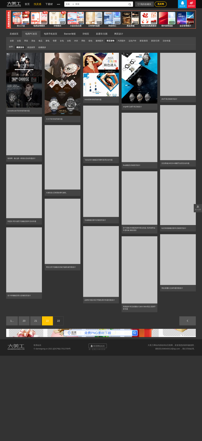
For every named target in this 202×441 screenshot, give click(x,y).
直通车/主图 (101, 34)
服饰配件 (99, 41)
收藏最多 (42, 47)
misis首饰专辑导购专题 (93, 100)
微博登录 (191, 4)
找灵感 (37, 4)
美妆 (33, 41)
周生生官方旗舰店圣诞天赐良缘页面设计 (61, 267)
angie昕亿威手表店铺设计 (132, 107)
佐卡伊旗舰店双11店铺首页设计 (19, 295)
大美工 (14, 4)
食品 (40, 41)
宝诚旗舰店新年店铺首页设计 (95, 220)
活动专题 (166, 41)
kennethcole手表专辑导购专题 (19, 111)
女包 (62, 41)
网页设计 (118, 34)
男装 (26, 41)
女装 (19, 41)
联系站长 (37, 345)
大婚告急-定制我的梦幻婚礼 (56, 193)
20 (24, 321)
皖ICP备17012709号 (62, 349)
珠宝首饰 (110, 41)
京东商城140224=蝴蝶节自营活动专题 (175, 163)
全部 (12, 41)
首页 (27, 4)
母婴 (55, 41)
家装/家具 (144, 41)
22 (47, 321)
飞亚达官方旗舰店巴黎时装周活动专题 (99, 160)
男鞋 (83, 41)
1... (12, 321)
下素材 (49, 4)
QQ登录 (182, 4)
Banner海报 (70, 34)
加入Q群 (198, 207)
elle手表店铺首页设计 (169, 99)
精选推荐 (31, 47)
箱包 (90, 41)
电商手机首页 (50, 34)
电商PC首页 (31, 34)
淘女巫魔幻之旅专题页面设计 (172, 288)
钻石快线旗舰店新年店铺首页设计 (173, 228)
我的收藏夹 (144, 4)
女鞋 (69, 41)
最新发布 (20, 47)
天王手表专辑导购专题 (54, 119)
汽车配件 (121, 41)
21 (35, 321)
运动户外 (132, 41)
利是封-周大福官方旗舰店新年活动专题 (22, 221)
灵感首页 (14, 34)
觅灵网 (160, 4)
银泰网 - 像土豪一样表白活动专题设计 (21, 158)
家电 (47, 41)
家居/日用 (155, 41)
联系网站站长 (98, 346)
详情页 (85, 34)
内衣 (76, 41)
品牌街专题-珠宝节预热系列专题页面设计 (100, 300)
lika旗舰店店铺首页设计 (131, 165)
